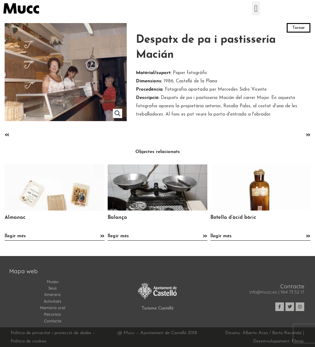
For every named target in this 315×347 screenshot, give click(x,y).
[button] (256, 8)
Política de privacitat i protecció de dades (51, 333)
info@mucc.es (263, 292)
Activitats (52, 301)
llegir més (15, 236)
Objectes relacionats (157, 152)
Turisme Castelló (157, 308)
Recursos (52, 314)
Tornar (298, 28)
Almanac (15, 217)
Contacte (52, 320)
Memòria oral (52, 307)
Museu (52, 281)
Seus (52, 288)
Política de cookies (28, 341)
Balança (117, 217)
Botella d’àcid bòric (233, 217)
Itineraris (52, 294)
